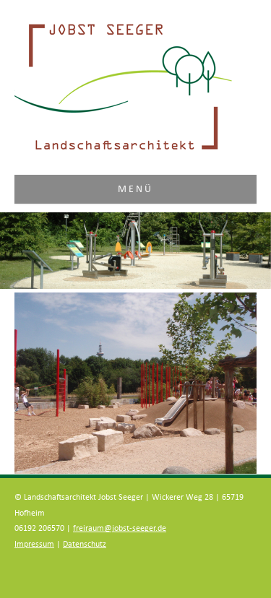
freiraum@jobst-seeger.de (119, 528)
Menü (136, 189)
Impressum (34, 544)
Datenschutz (84, 544)
